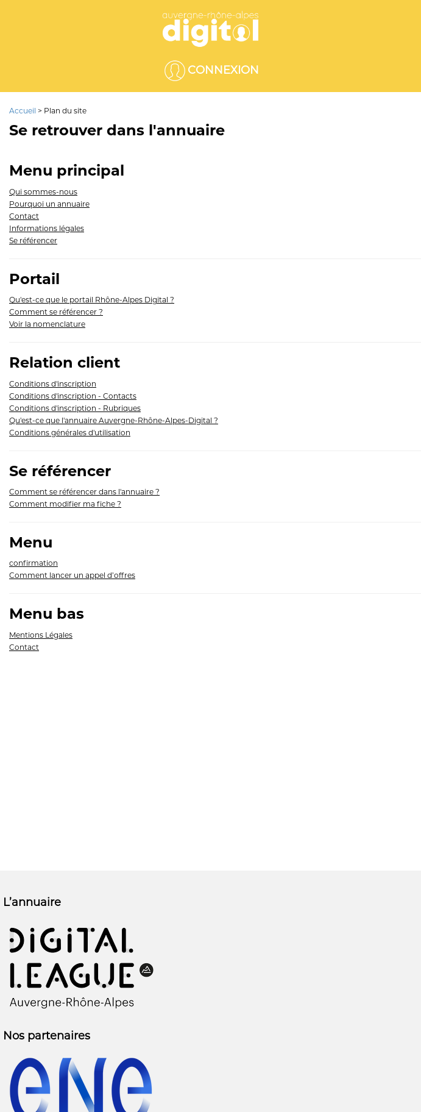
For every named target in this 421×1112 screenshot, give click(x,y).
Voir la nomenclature (47, 324)
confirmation (33, 563)
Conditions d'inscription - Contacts (72, 396)
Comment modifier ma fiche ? (65, 503)
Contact (24, 216)
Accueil (23, 110)
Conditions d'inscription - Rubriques (75, 408)
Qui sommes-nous (43, 191)
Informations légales (46, 228)
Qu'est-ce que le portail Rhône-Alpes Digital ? (91, 299)
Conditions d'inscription (52, 383)
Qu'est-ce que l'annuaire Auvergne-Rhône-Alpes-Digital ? (113, 420)
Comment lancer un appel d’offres (72, 575)
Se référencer (33, 240)
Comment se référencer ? (56, 311)
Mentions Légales (41, 635)
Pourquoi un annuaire (49, 203)
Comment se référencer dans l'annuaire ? (84, 491)
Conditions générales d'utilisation (69, 432)
